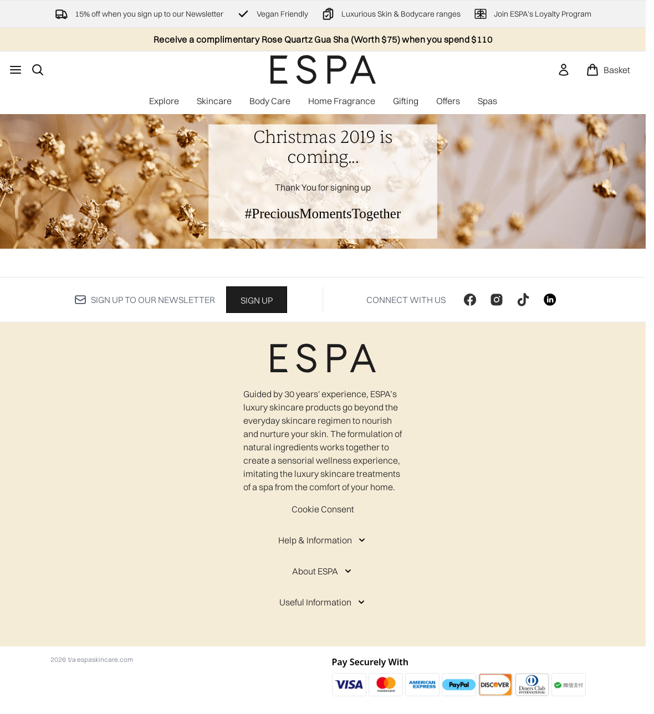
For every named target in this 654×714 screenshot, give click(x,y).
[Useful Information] (323, 602)
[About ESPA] (323, 571)
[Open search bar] (37, 69)
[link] (563, 70)
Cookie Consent (323, 509)
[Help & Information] (322, 540)
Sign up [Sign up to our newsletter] (257, 300)
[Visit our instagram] (496, 299)
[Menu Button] (15, 69)
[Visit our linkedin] (550, 299)
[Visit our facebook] (470, 299)
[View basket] (608, 70)
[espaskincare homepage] (323, 69)
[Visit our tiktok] (523, 299)
